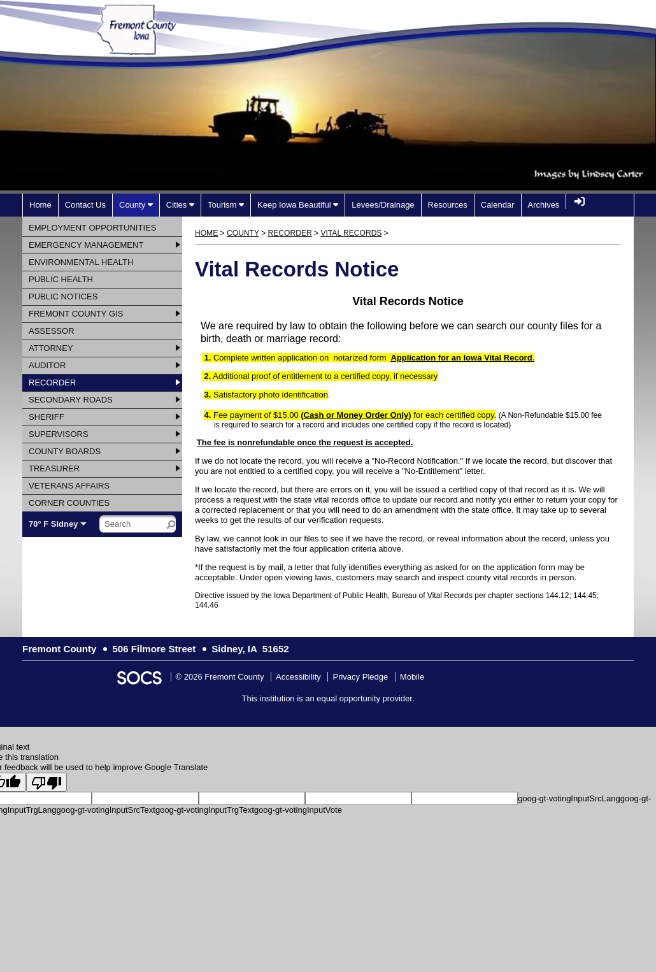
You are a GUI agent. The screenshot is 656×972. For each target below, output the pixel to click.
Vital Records (350, 233)
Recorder (290, 233)
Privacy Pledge (360, 677)
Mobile (412, 677)
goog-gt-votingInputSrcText (106, 810)
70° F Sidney (53, 524)
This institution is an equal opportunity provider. (328, 698)
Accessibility (298, 677)
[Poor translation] (46, 782)
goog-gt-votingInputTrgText (204, 810)
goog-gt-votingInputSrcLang (569, 798)
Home (206, 233)
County (243, 233)
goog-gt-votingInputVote (298, 810)
